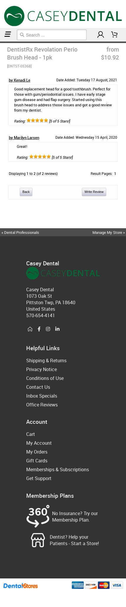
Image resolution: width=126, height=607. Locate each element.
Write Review (94, 191)
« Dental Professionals (20, 232)
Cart (30, 434)
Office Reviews (42, 404)
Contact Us (38, 387)
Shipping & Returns (46, 360)
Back (25, 191)
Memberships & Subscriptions (57, 469)
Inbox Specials (41, 396)
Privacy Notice (41, 369)
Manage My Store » (109, 232)
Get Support (39, 478)
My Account (39, 443)
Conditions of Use (45, 378)
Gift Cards (36, 460)
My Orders (36, 452)
